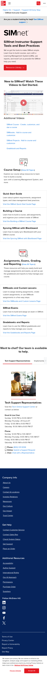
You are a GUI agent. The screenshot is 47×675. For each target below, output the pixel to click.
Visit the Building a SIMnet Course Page (19, 221)
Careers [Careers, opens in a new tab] (6, 487)
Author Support (9, 568)
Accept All (31, 671)
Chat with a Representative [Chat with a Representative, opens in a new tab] (23, 453)
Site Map (5, 652)
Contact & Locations (11, 492)
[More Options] (44, 3)
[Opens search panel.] (38, 3)
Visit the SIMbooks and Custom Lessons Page (21, 301)
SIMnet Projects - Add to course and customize (21, 142)
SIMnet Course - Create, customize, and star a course (23, 126)
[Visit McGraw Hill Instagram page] (4, 608)
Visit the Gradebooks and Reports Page (19, 333)
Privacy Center (8, 640)
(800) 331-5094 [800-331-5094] (19, 447)
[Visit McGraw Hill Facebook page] (4, 618)
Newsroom (7, 501)
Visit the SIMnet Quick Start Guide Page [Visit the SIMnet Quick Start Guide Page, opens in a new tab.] (19, 204)
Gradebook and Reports (16, 148)
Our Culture (8, 506)
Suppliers (7, 591)
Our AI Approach (9, 577)
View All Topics (28, 170)
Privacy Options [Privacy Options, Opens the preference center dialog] (15, 671)
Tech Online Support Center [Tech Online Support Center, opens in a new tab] (23, 407)
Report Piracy (7, 648)
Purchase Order (9, 587)
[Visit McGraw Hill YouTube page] (4, 613)
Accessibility (8, 563)
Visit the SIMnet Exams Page (15, 315)
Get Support (8, 544)
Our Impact (7, 511)
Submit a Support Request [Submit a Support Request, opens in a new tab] (24, 450)
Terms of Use (7, 637)
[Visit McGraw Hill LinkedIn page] (4, 602)
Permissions (8, 582)
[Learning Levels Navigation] (9, 3)
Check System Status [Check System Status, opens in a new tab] (11, 539)
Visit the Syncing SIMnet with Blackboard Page (22, 238)
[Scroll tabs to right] (45, 360)
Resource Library (15, 67)
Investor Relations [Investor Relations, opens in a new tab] (10, 497)
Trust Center (8, 516)
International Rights (11, 573)
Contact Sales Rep (10, 535)
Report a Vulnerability (11, 644)
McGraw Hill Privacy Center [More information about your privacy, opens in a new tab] (23, 666)
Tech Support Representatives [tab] (17, 361)
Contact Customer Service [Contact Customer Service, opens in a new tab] (14, 530)
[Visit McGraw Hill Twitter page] (4, 623)
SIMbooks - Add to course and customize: (19, 134)
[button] (23, 103)
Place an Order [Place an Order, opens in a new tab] (9, 549)
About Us (6, 483)
